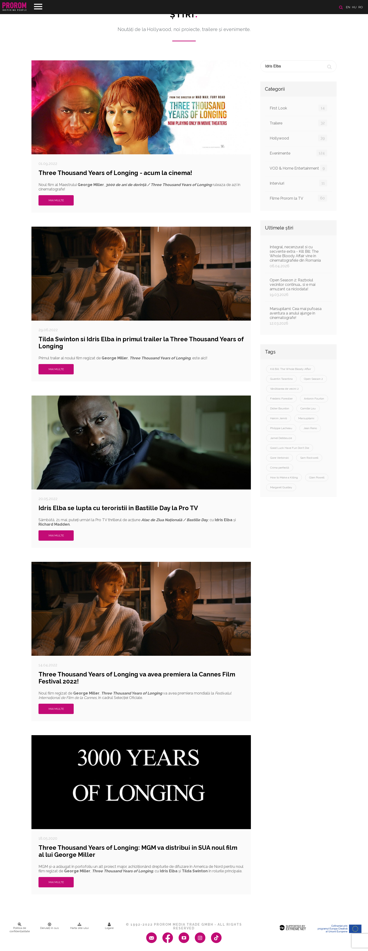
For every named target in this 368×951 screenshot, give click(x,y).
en (348, 7)
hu (354, 7)
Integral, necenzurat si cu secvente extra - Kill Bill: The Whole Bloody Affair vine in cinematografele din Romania (298, 256)
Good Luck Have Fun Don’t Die (289, 448)
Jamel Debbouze (281, 438)
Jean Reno (310, 428)
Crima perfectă (279, 467)
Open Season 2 (313, 378)
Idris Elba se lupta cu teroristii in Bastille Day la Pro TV (118, 508)
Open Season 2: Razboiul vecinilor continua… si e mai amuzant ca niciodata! (298, 287)
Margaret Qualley (281, 487)
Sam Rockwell (309, 457)
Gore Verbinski (279, 457)
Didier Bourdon (279, 408)
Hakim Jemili (278, 418)
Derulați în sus (49, 926)
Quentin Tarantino (281, 378)
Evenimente (298, 153)
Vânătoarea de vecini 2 (284, 388)
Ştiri (184, 14)
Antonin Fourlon (314, 398)
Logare (109, 926)
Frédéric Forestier (281, 398)
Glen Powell (316, 477)
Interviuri (298, 183)
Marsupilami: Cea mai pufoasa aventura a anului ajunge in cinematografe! (298, 316)
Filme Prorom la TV (298, 198)
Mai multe (56, 200)
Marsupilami (306, 418)
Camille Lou (308, 408)
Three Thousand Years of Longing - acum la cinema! (115, 172)
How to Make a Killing (284, 477)
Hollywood (298, 138)
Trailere (298, 123)
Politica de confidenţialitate (20, 928)
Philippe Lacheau (281, 428)
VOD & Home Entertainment (298, 168)
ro (360, 7)
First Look (298, 108)
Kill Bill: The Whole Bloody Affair (290, 369)
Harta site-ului (79, 926)
